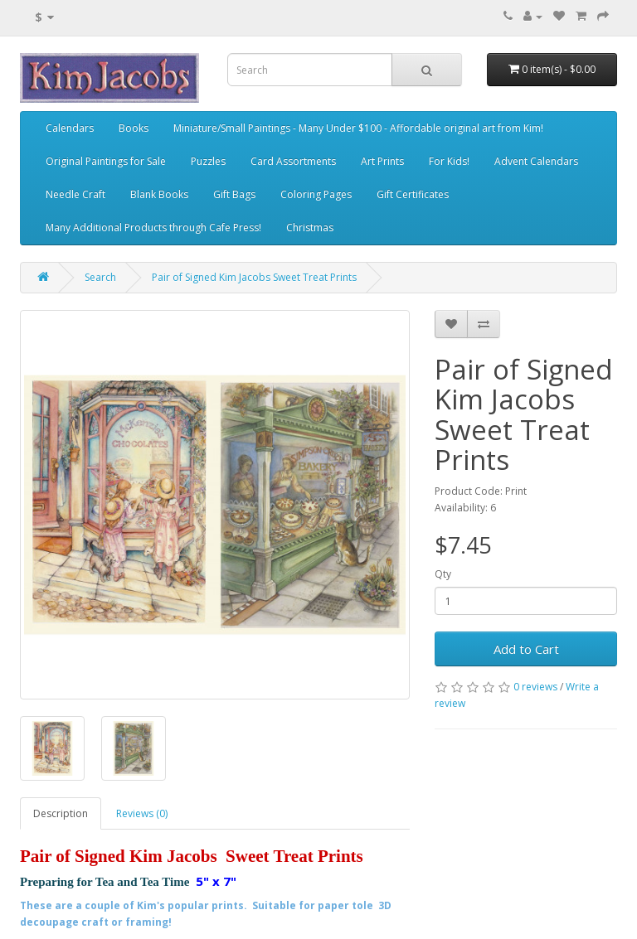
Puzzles (208, 161)
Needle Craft (75, 194)
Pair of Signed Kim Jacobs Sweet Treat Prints (254, 277)
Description (60, 813)
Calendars (70, 128)
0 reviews (535, 687)
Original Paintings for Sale (106, 161)
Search (100, 277)
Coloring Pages (316, 194)
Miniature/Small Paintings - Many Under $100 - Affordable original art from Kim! (358, 128)
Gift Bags (234, 194)
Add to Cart (526, 649)
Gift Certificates (413, 194)
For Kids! (449, 161)
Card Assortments (293, 161)
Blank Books (159, 194)
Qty (443, 574)
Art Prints (382, 161)
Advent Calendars (536, 161)
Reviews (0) (142, 813)
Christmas (309, 227)
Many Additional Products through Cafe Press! (153, 227)
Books (133, 128)
